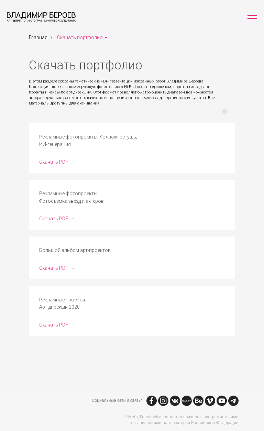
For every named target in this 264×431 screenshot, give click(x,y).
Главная (38, 37)
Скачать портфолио (80, 37)
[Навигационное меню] (252, 17)
